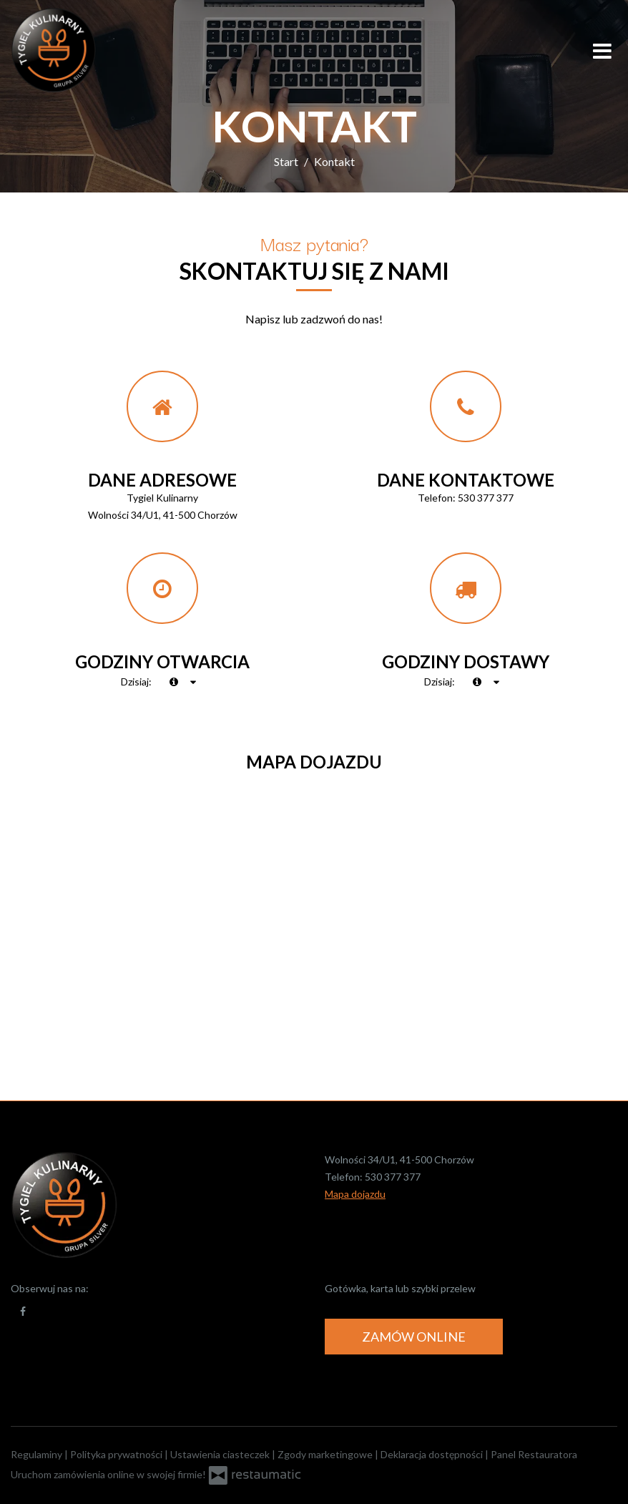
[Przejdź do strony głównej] (104, 50)
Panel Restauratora (534, 1454)
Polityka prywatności (117, 1454)
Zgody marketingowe (326, 1454)
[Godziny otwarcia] (194, 682)
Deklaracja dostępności (433, 1454)
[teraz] (174, 681)
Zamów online (414, 1336)
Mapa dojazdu (355, 1194)
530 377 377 (486, 498)
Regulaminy (37, 1454)
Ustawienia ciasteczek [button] (221, 1454)
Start (286, 161)
